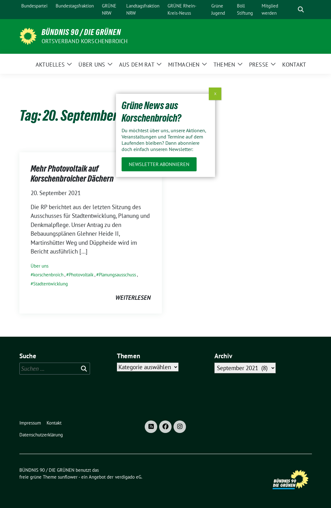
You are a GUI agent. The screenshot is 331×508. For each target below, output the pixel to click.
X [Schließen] (215, 93)
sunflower (68, 477)
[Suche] (292, 9)
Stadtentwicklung (50, 284)
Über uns (39, 266)
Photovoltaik (81, 275)
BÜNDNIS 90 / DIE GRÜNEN (81, 32)
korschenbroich (48, 275)
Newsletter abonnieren (159, 164)
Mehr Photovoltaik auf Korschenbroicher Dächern (72, 173)
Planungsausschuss (117, 275)
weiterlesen (133, 297)
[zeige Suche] (301, 9)
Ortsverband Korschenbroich (85, 41)
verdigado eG (128, 477)
